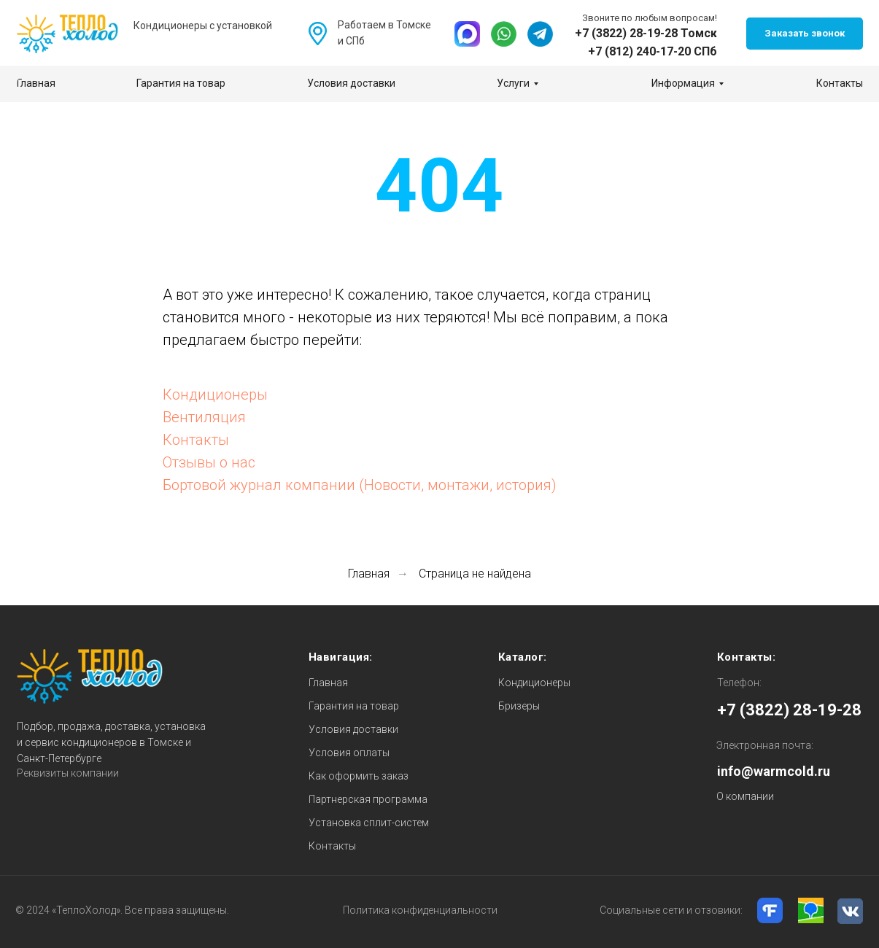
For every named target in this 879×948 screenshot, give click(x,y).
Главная (369, 573)
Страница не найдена (475, 573)
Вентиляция (204, 417)
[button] (804, 34)
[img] (467, 34)
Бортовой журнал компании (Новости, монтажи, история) (360, 485)
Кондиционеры (215, 394)
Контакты (196, 439)
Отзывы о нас (209, 462)
